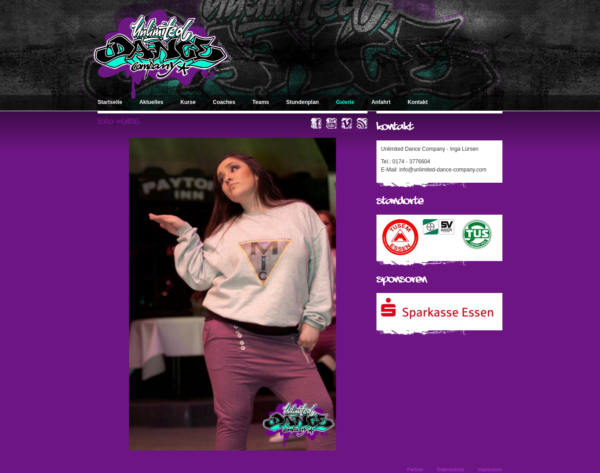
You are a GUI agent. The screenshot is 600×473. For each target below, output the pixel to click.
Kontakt (417, 102)
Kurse (188, 102)
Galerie (345, 102)
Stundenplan (302, 102)
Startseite (110, 102)
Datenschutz (450, 469)
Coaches (224, 102)
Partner (415, 469)
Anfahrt (381, 102)
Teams (260, 102)
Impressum (490, 469)
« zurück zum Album (343, 129)
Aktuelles (151, 102)
